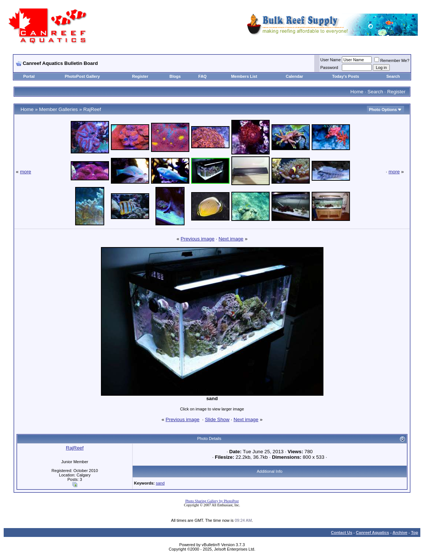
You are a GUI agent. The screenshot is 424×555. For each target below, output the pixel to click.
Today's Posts (345, 76)
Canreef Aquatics (372, 532)
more (25, 171)
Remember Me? (391, 60)
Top (414, 532)
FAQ (202, 76)
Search (393, 76)
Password (329, 67)
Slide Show (217, 419)
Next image (230, 239)
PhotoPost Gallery (82, 76)
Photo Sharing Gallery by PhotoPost (212, 501)
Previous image (197, 239)
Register (140, 76)
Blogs (175, 76)
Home (357, 91)
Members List (244, 76)
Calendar (294, 76)
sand (160, 483)
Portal (29, 76)
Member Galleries (58, 109)
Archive (400, 532)
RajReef (92, 109)
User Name (330, 60)
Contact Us (341, 532)
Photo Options (383, 109)
